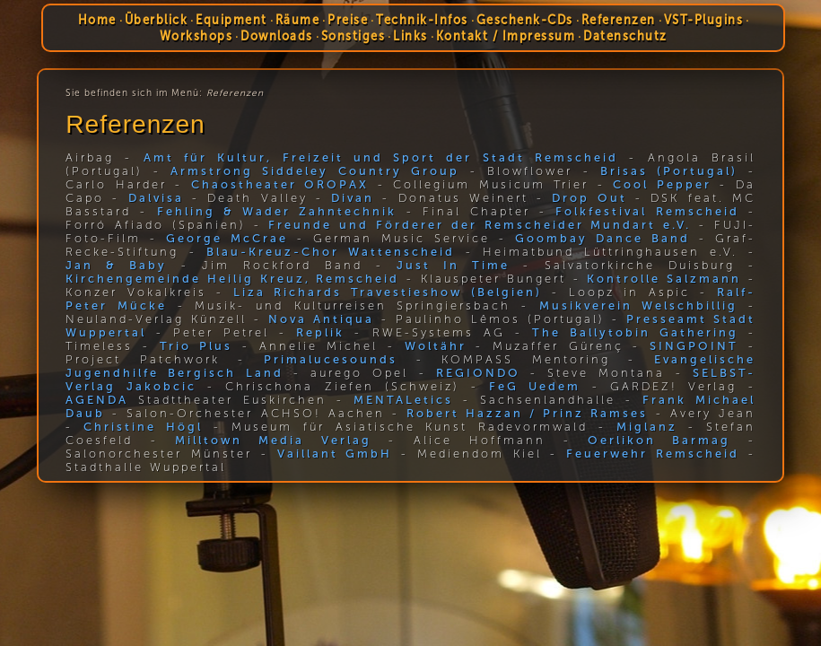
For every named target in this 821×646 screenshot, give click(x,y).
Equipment (231, 20)
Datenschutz (625, 36)
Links (410, 36)
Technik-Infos (422, 20)
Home (97, 20)
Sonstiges (352, 36)
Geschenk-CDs (524, 20)
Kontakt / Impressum (505, 36)
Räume (297, 20)
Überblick (156, 20)
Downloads (276, 36)
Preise (348, 20)
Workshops (195, 36)
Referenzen (618, 20)
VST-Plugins (704, 20)
